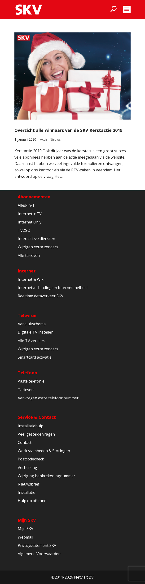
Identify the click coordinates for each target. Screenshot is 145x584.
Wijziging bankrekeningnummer (46, 475)
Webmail (25, 537)
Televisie (27, 315)
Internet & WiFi (31, 279)
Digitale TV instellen (35, 332)
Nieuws (55, 139)
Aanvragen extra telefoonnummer (48, 398)
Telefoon (27, 372)
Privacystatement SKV (37, 545)
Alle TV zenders (31, 340)
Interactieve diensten (36, 238)
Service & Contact (37, 417)
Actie (44, 139)
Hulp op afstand (32, 500)
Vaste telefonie (31, 381)
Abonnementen (34, 197)
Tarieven (26, 389)
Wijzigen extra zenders (38, 247)
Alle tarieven (29, 255)
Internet (27, 271)
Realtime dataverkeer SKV (40, 296)
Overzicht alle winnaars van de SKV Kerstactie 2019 (68, 130)
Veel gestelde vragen (36, 434)
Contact (24, 442)
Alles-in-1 (26, 205)
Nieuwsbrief (29, 484)
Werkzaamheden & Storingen (44, 450)
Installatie (26, 492)
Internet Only (29, 222)
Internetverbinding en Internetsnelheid (53, 287)
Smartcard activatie (35, 357)
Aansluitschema (32, 323)
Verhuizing (27, 467)
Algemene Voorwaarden (39, 553)
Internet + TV (30, 213)
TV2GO (24, 230)
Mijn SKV (27, 520)
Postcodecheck (31, 459)
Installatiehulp (30, 425)
